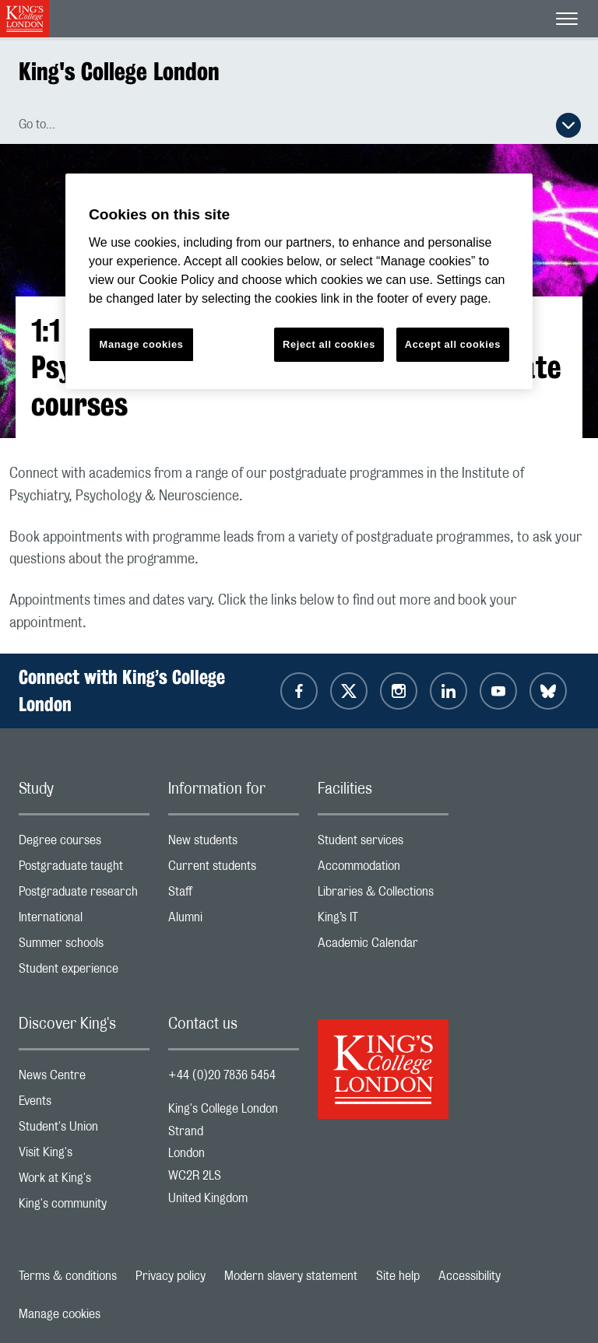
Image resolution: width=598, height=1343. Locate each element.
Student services (383, 844)
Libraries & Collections (383, 895)
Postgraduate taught (84, 869)
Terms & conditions (68, 1276)
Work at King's (84, 1181)
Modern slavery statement (290, 1276)
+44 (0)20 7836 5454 (222, 1075)
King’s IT (383, 921)
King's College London (119, 71)
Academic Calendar (383, 946)
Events (84, 1104)
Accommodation (383, 869)
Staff (233, 895)
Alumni (233, 921)
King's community (84, 1207)
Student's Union (84, 1130)
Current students (233, 869)
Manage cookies (59, 1314)
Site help (398, 1276)
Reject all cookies (329, 344)
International (84, 921)
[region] (299, 281)
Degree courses (84, 844)
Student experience (84, 972)
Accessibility (469, 1276)
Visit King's (84, 1156)
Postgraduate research (84, 895)
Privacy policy (170, 1276)
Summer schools (84, 946)
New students (233, 844)
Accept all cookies (453, 344)
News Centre (84, 1079)
